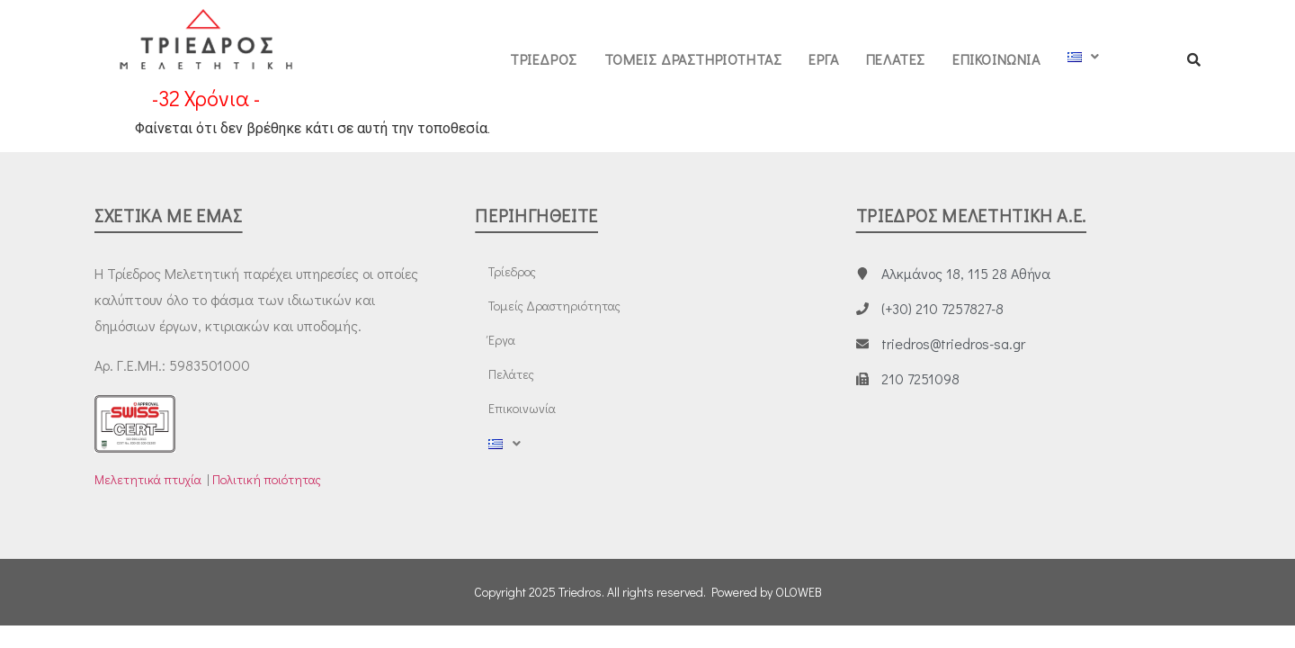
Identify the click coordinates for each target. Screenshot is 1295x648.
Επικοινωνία (996, 59)
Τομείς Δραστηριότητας (693, 59)
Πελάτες (895, 59)
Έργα (823, 59)
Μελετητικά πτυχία (147, 479)
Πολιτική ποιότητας (266, 479)
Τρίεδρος (543, 59)
